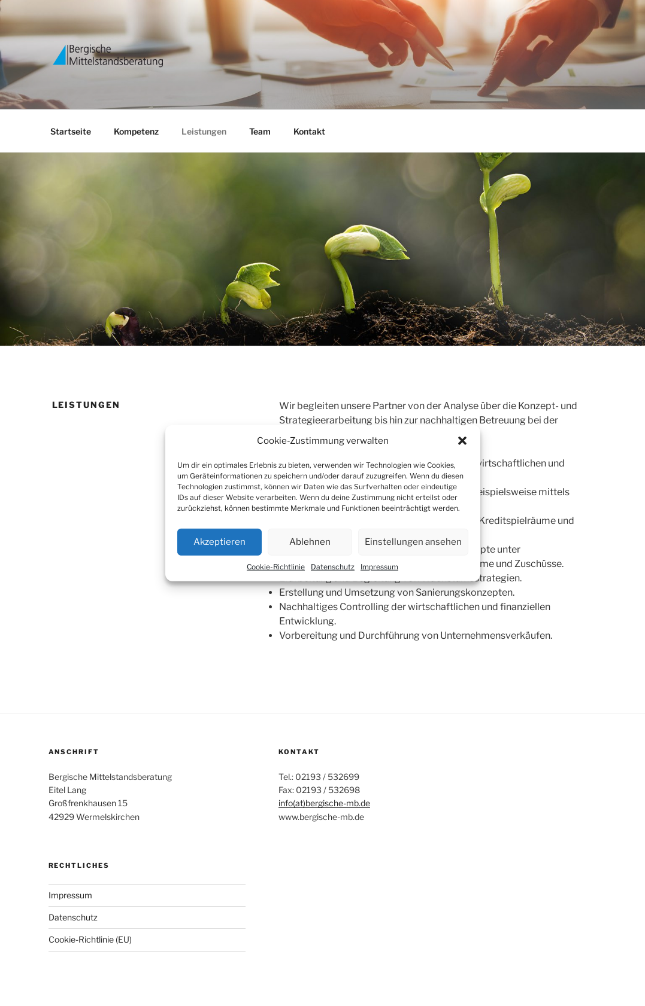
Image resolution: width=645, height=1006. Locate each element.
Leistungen (203, 131)
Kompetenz (136, 131)
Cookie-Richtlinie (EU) (90, 939)
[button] (462, 441)
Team (260, 131)
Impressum (379, 566)
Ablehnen (310, 541)
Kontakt (309, 131)
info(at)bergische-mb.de (324, 803)
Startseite (70, 131)
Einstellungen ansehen (413, 541)
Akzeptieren (219, 541)
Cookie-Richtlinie (276, 566)
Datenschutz (333, 566)
